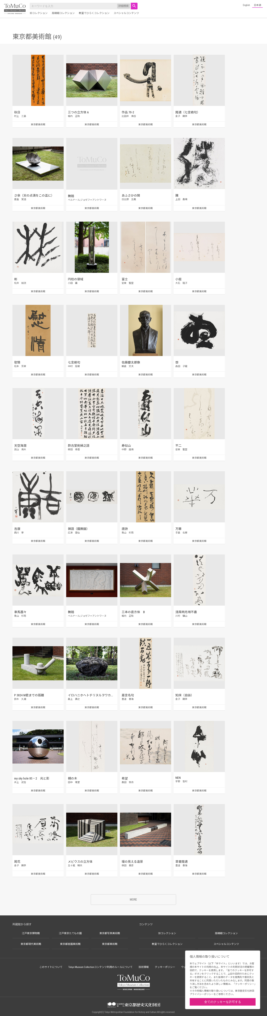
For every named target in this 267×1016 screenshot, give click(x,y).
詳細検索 (123, 6)
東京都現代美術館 (31, 944)
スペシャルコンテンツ (126, 13)
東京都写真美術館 (109, 933)
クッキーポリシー (165, 967)
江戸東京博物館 (31, 933)
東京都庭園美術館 (70, 944)
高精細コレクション (63, 13)
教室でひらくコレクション (94, 13)
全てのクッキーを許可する (222, 1002)
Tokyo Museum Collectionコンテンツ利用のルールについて (100, 967)
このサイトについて (50, 967)
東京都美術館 (109, 944)
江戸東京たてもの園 (70, 933)
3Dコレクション (39, 13)
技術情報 (144, 967)
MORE (133, 899)
